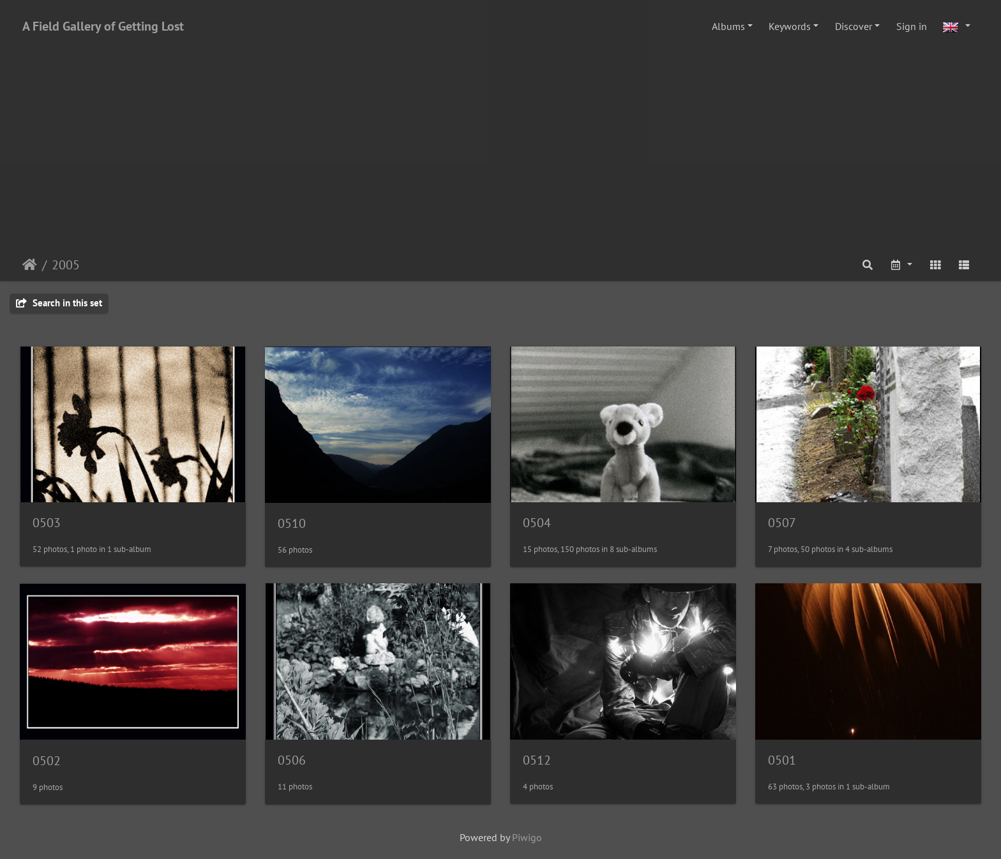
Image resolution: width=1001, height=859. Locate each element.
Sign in (911, 26)
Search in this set (59, 303)
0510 (292, 523)
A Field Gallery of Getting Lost (103, 26)
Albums (728, 26)
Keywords (790, 26)
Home (29, 264)
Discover (853, 26)
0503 (47, 522)
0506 (292, 760)
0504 (537, 522)
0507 (782, 522)
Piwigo (527, 837)
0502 (47, 760)
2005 (66, 265)
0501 (782, 760)
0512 (537, 760)
